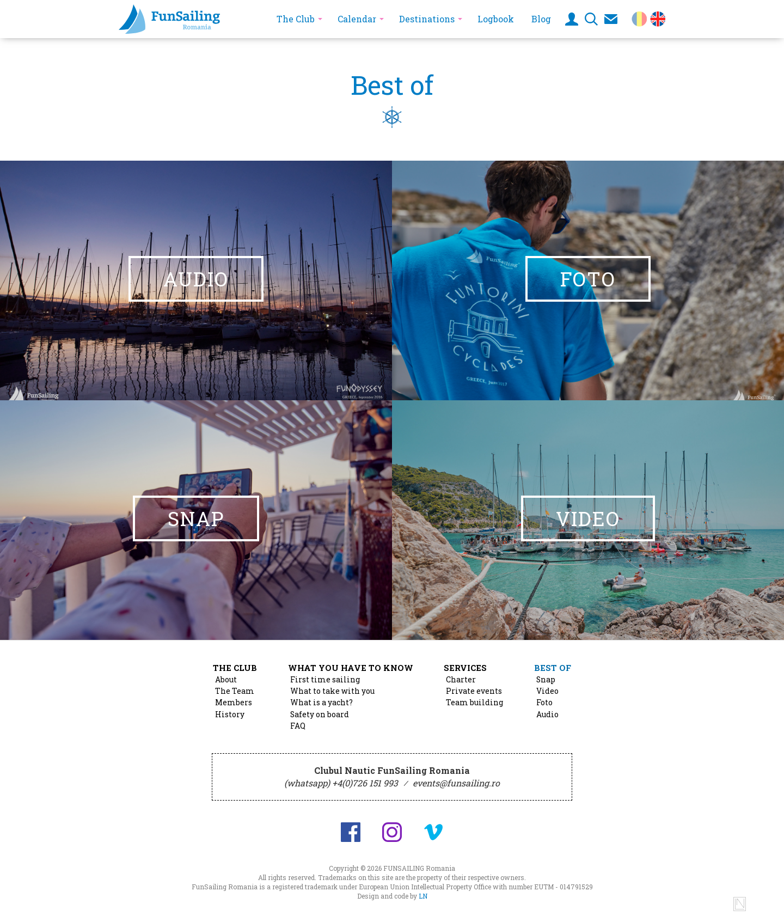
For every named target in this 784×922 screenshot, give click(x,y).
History (229, 714)
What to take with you (332, 691)
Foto (544, 702)
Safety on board (319, 714)
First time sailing (325, 680)
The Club (296, 19)
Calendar (357, 19)
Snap (545, 680)
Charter (461, 680)
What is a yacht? (321, 702)
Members (233, 702)
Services (465, 667)
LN (423, 896)
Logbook (495, 19)
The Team (234, 691)
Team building (474, 702)
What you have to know (350, 667)
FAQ (297, 726)
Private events (474, 691)
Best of (552, 667)
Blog (541, 19)
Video (547, 691)
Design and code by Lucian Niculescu (739, 904)
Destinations (427, 19)
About (226, 680)
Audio (547, 714)
